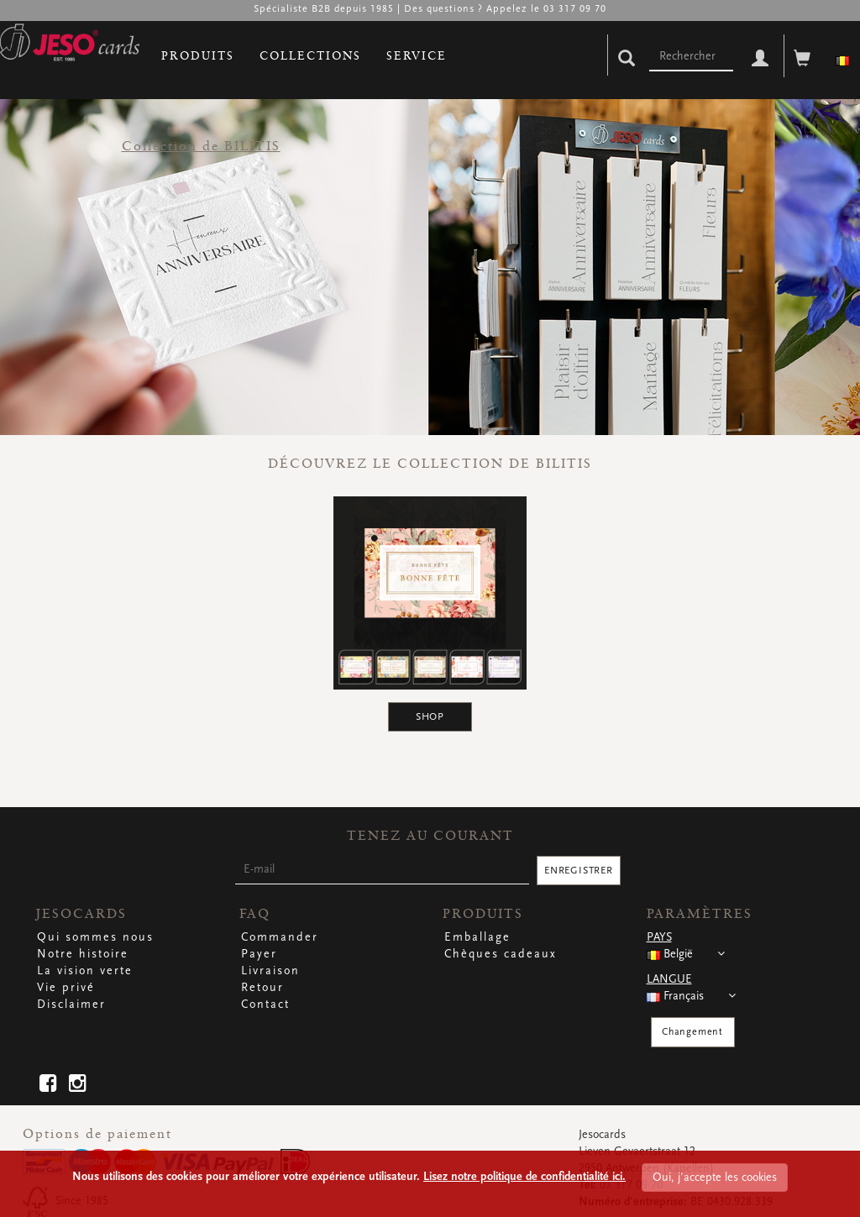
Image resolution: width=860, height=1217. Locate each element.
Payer (259, 954)
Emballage (477, 937)
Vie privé (66, 987)
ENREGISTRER (578, 870)
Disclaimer (71, 1004)
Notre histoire (82, 954)
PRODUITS (197, 55)
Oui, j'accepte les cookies (715, 1177)
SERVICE (416, 55)
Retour (262, 987)
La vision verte (85, 971)
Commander (279, 937)
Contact (265, 1004)
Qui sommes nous (95, 937)
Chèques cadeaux (500, 954)
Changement (692, 1031)
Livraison (270, 971)
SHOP (430, 716)
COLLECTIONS (310, 55)
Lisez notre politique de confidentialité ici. (524, 1176)
